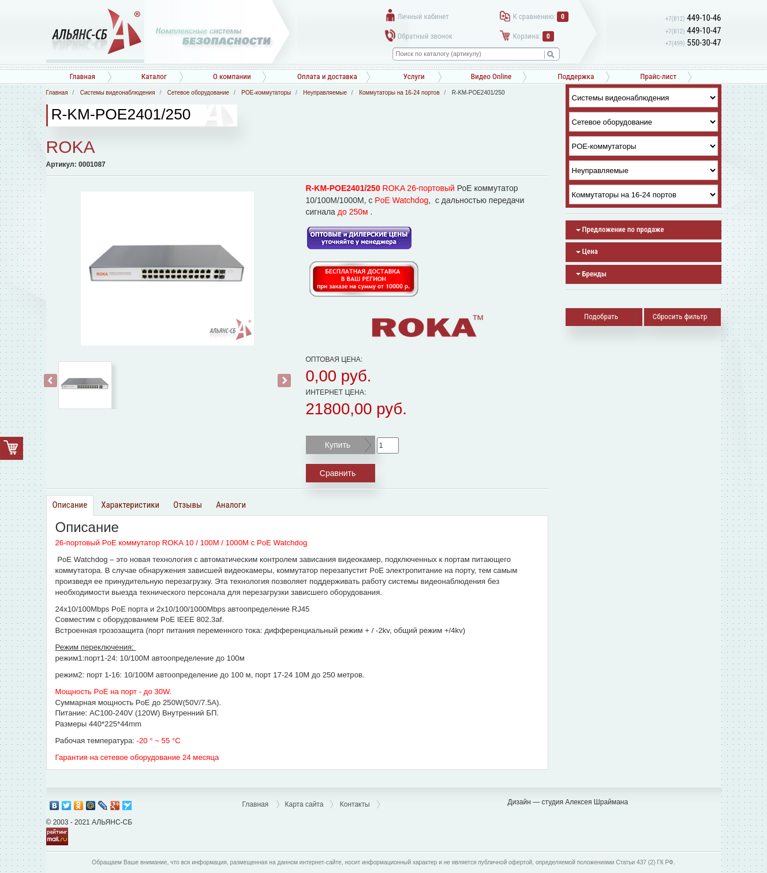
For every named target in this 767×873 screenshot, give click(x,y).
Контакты (355, 804)
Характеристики (130, 505)
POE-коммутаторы (266, 92)
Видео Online (491, 76)
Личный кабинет (423, 16)
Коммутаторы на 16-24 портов (399, 92)
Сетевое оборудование (198, 92)
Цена (587, 251)
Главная (82, 76)
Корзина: (533, 36)
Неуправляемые (325, 92)
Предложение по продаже (620, 229)
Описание (70, 505)
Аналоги (231, 505)
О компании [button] (232, 76)
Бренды (591, 273)
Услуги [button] (414, 76)
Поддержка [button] (576, 76)
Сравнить (338, 473)
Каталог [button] (154, 76)
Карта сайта (304, 804)
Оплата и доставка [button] (327, 76)
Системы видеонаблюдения (117, 92)
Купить (337, 444)
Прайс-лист (658, 76)
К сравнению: (541, 16)
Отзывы (187, 505)
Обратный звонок (425, 36)
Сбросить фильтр (680, 316)
